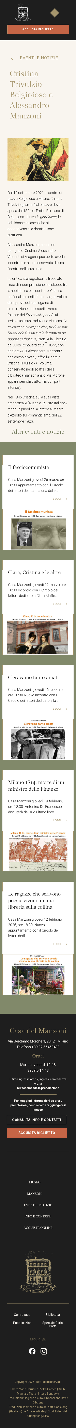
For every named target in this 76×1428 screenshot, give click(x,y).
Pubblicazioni (22, 1323)
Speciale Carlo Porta (52, 1324)
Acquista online (38, 1227)
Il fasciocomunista (28, 467)
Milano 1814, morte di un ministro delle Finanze (36, 785)
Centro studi (22, 1314)
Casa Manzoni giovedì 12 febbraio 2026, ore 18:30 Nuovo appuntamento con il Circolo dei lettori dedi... (35, 927)
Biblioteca (53, 1314)
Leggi (57, 498)
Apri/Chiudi (55, 17)
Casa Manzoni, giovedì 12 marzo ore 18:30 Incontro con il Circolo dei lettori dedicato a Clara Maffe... (37, 590)
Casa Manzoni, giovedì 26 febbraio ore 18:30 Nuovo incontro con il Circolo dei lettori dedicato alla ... (35, 695)
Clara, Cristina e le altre (34, 572)
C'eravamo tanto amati (33, 677)
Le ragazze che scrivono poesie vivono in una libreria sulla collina (34, 900)
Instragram (44, 1353)
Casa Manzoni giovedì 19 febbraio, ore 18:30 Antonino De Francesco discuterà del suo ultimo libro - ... (35, 806)
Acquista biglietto (38, 29)
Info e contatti (38, 1216)
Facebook (32, 1353)
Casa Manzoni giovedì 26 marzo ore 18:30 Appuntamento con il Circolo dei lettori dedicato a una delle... (36, 485)
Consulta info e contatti (36, 1120)
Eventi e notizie (38, 57)
